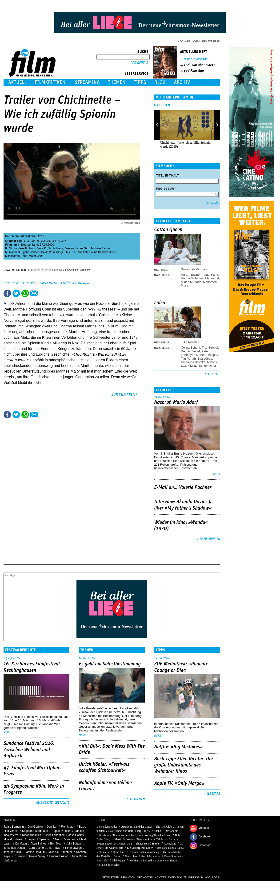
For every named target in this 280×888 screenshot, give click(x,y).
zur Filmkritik (125, 394)
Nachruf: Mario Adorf (176, 402)
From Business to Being (145, 852)
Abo (180, 41)
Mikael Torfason (13, 839)
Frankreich (30, 236)
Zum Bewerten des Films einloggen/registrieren (46, 283)
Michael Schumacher (202, 365)
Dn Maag (21, 843)
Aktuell (17, 82)
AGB (207, 877)
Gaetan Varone (74, 248)
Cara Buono (36, 847)
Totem (103, 852)
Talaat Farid (210, 274)
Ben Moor (56, 843)
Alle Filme (212, 374)
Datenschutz (177, 877)
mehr (216, 474)
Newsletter (110, 877)
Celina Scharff (190, 347)
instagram (205, 845)
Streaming (87, 82)
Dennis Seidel (190, 351)
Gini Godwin (35, 826)
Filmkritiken (50, 82)
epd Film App (194, 71)
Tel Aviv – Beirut (166, 839)
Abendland (170, 843)
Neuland (157, 831)
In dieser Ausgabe (195, 59)
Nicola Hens (16, 248)
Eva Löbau (204, 358)
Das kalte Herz (165, 847)
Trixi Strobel (210, 347)
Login (196, 41)
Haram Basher (190, 274)
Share (25, 293)
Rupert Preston (61, 831)
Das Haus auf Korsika (141, 860)
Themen (116, 82)
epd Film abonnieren (199, 65)
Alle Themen (136, 799)
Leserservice (136, 73)
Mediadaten (145, 877)
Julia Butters (74, 843)
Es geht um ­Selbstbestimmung (110, 664)
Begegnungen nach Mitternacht (114, 843)
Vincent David (39, 252)
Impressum (196, 877)
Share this (7, 293)
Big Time (142, 831)
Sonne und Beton (167, 860)
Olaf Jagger (118, 860)
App (187, 41)
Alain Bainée (38, 843)
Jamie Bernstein (14, 826)
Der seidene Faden (106, 826)
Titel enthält (167, 175)
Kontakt (160, 877)
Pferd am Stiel (144, 839)
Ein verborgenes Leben (140, 847)
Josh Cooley (76, 835)
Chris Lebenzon (54, 835)
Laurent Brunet (58, 856)
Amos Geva (35, 248)
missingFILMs (61, 252)
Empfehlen (34, 293)
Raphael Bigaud (19, 252)
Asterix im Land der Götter (136, 826)
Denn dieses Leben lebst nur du (142, 856)
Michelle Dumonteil (60, 852)
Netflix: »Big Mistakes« (178, 747)
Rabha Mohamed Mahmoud (200, 278)
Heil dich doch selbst (108, 864)
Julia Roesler (190, 342)
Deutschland (13, 236)
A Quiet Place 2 (119, 852)
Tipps (140, 82)
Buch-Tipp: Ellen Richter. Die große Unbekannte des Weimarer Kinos (183, 765)
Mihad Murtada (191, 282)
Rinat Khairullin (31, 835)
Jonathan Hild (12, 852)
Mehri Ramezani (65, 839)
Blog (160, 82)
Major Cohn (36, 256)
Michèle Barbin (100, 248)
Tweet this (16, 293)
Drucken (43, 293)
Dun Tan (52, 826)
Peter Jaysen (73, 847)
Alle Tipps (212, 793)
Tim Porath (188, 358)
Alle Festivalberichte (52, 802)
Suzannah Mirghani (194, 269)
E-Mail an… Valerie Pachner (183, 487)
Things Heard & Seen (148, 843)
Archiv (182, 82)
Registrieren (210, 41)
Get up (117, 856)
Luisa (159, 302)
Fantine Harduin (34, 852)
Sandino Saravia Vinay (31, 856)
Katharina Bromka (193, 362)
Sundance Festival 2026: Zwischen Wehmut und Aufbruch (29, 749)
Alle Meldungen (208, 539)
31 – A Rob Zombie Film (126, 835)
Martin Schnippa (207, 355)
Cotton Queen (168, 229)
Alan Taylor (54, 847)
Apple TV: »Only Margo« (179, 783)
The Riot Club (164, 826)
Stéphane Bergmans (35, 831)
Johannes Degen (14, 847)
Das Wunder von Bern (120, 831)
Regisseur (165, 188)
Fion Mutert (68, 826)
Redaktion (128, 877)
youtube (204, 827)
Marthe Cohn (19, 256)
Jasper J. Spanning (39, 839)
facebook (204, 836)
